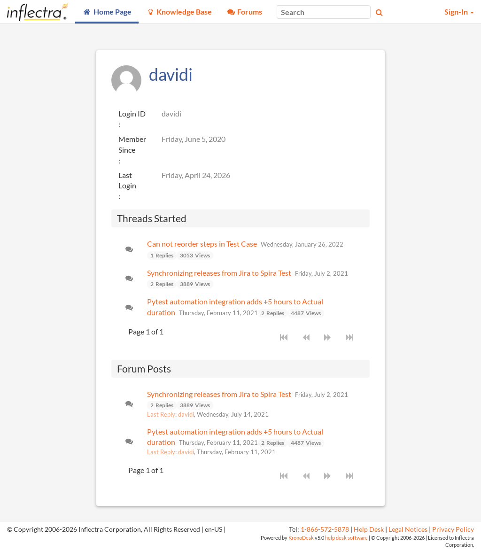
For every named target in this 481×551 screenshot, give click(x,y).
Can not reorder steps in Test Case (202, 243)
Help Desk (369, 529)
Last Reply (161, 414)
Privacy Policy (453, 529)
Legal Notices (407, 529)
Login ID (132, 113)
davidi (186, 414)
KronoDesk (301, 538)
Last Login (127, 180)
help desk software (346, 538)
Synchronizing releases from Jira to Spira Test (219, 272)
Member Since (132, 144)
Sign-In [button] (459, 11)
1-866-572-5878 (325, 529)
